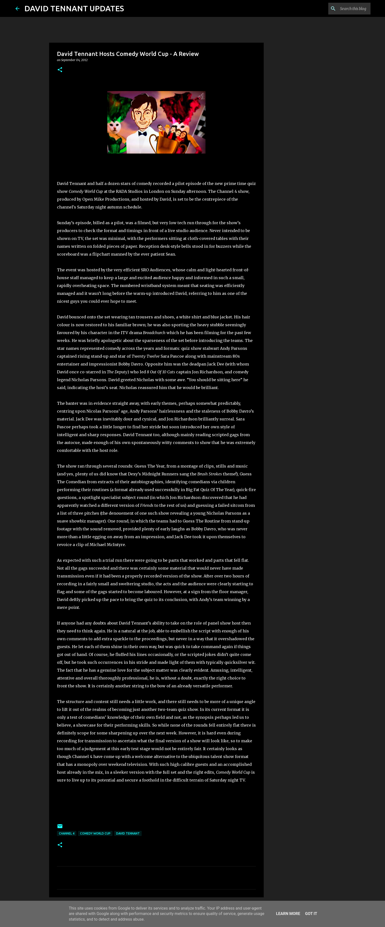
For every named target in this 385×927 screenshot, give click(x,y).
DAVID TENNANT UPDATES (74, 8)
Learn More (288, 913)
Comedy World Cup (95, 833)
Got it (311, 913)
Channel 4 (66, 833)
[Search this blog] (345, 8)
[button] (60, 70)
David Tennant (128, 833)
